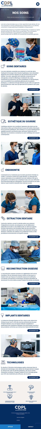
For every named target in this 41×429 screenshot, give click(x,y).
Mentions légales (20, 417)
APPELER (10, 426)
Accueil (2, 9)
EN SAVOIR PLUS (33, 89)
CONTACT (30, 426)
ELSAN (18, 420)
